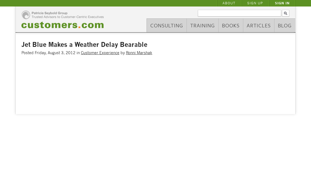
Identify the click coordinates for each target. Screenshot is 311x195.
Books (231, 25)
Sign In (282, 3)
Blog (285, 25)
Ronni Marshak (139, 52)
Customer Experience (100, 52)
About (229, 3)
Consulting (166, 25)
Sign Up (255, 3)
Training (202, 25)
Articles (259, 25)
